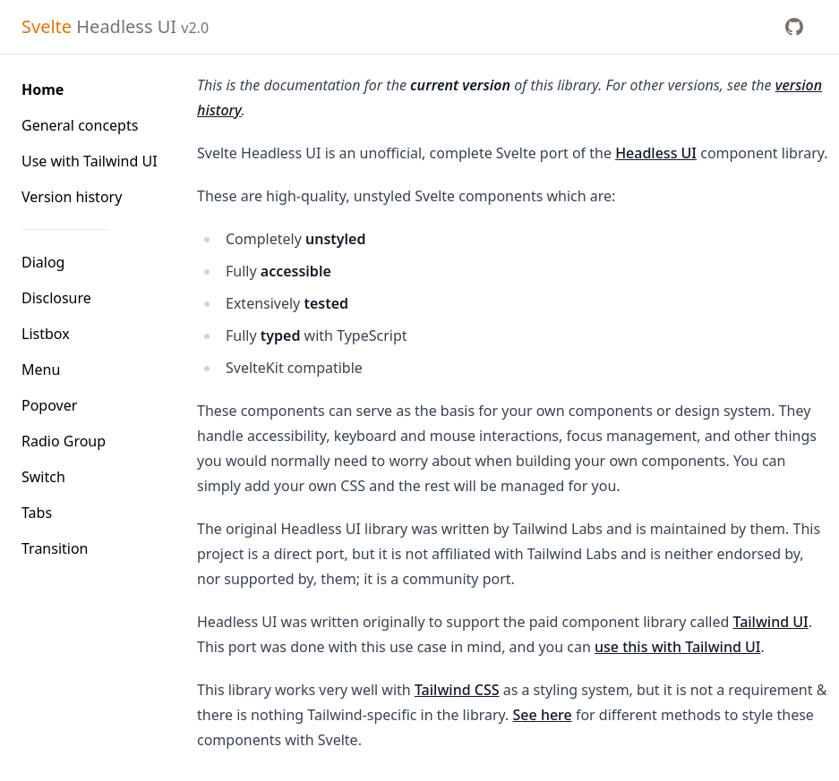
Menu (40, 369)
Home (42, 89)
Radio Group (63, 441)
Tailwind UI (770, 622)
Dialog (42, 262)
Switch (43, 477)
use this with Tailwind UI (677, 647)
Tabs (36, 512)
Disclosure (56, 298)
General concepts (79, 125)
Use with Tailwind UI (89, 161)
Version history (71, 197)
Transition (55, 548)
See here (542, 715)
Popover (49, 405)
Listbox (45, 334)
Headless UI (115, 26)
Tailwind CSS (457, 690)
